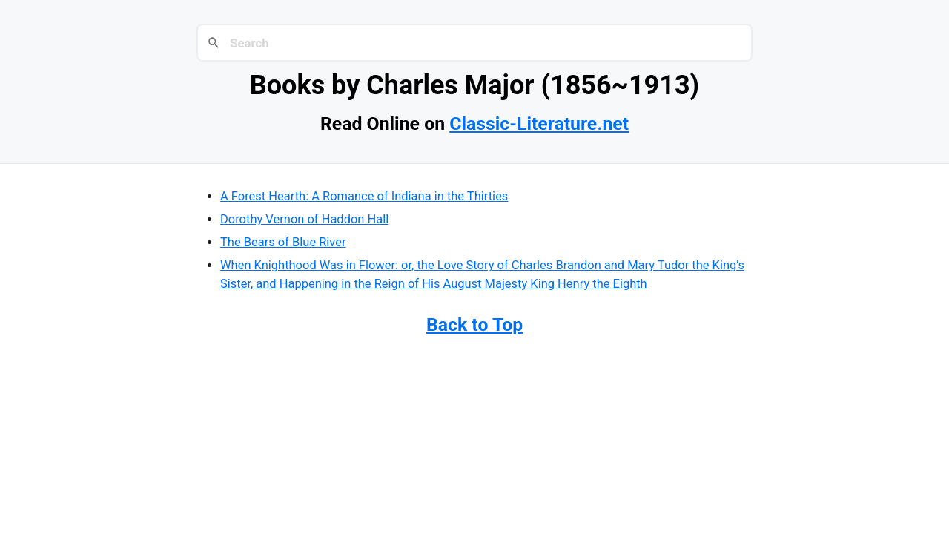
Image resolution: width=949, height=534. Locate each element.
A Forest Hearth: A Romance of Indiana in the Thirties (364, 196)
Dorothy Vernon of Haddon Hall (304, 219)
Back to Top (474, 324)
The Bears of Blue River (283, 242)
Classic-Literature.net (539, 123)
